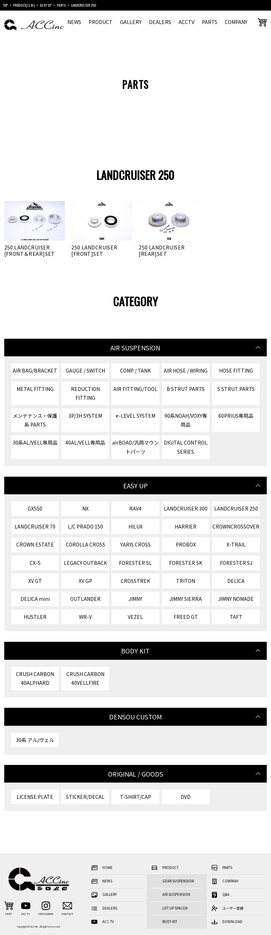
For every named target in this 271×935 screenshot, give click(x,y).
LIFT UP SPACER (174, 908)
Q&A (219, 895)
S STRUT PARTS (236, 388)
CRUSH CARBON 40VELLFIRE (85, 678)
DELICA (236, 580)
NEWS (74, 21)
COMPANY (236, 21)
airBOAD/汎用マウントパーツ (135, 447)
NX (85, 508)
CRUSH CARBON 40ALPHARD (35, 678)
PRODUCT (101, 21)
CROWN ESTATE (35, 544)
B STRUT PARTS (186, 388)
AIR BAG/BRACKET (35, 370)
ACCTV (186, 21)
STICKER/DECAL (85, 796)
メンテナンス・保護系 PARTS (35, 420)
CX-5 (35, 562)
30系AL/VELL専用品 (35, 442)
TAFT (236, 616)
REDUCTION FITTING (85, 393)
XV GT (35, 580)
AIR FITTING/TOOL (135, 388)
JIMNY (135, 598)
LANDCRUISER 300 (185, 508)
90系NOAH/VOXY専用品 (185, 420)
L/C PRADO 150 (85, 526)
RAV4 (135, 508)
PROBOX (186, 544)
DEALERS (160, 21)
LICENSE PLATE (35, 796)
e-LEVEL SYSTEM (135, 415)
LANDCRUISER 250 (236, 508)
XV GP (85, 580)
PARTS (209, 21)
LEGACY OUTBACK (85, 562)
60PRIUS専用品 (235, 415)
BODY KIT (169, 921)
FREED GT (186, 616)
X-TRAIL (236, 544)
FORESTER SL (135, 562)
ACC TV (102, 922)
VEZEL (135, 616)
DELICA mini (35, 598)
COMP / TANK (135, 370)
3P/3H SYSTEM (85, 415)
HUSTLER (35, 616)
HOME (101, 867)
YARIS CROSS (135, 544)
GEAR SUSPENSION (178, 881)
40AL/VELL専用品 (85, 442)
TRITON (185, 580)
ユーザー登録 (226, 908)
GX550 (35, 508)
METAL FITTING (35, 388)
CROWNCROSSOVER (235, 526)
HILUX (135, 526)
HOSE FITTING (236, 370)
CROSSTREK (135, 580)
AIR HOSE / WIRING (185, 370)
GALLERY (130, 21)
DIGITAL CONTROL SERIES (185, 447)
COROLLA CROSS (85, 544)
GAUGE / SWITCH (85, 370)
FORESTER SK (185, 562)
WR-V (85, 616)
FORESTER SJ (236, 562)
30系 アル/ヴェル (35, 739)
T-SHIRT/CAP (135, 796)
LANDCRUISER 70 (34, 526)
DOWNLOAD (226, 922)
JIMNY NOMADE (236, 598)
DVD (186, 796)
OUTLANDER (85, 598)
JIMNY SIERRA (185, 598)
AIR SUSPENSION (176, 894)
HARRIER (186, 526)
